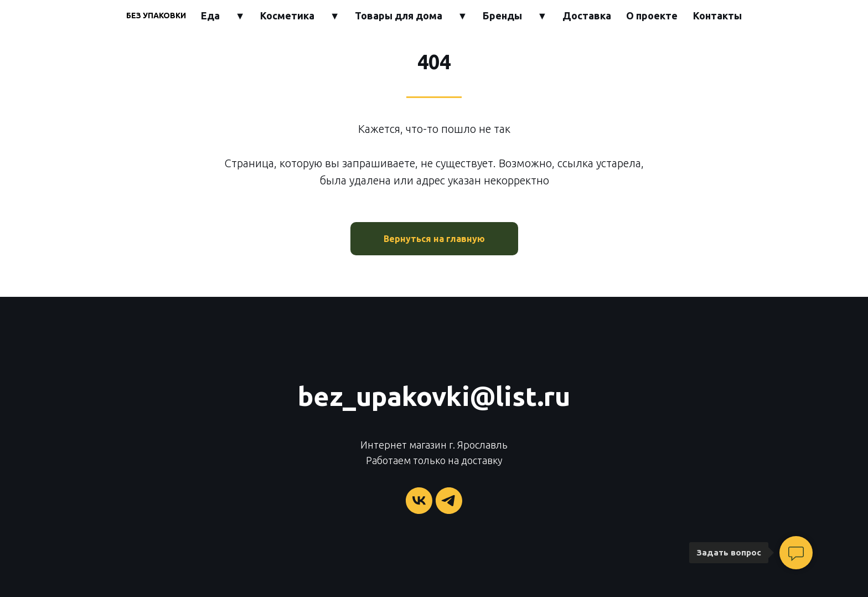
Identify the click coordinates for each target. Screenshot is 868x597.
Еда (210, 15)
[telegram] (449, 500)
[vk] (419, 500)
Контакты (717, 15)
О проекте (652, 15)
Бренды (502, 15)
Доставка (586, 15)
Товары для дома (398, 15)
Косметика (287, 15)
